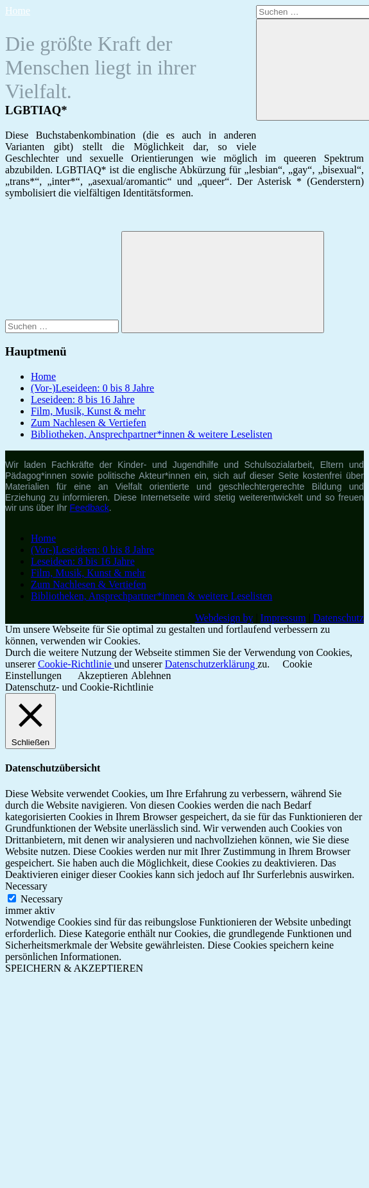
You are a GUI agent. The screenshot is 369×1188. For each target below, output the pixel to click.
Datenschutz (338, 617)
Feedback (88, 508)
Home (17, 10)
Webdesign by (224, 617)
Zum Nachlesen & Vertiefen (88, 422)
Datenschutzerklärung (211, 664)
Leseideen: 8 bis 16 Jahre (83, 399)
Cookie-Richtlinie (76, 664)
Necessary (42, 898)
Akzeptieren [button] (103, 675)
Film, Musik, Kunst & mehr (88, 411)
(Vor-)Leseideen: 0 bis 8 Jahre (92, 388)
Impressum (283, 617)
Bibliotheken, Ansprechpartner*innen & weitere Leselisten (151, 434)
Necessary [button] (26, 886)
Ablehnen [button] (151, 675)
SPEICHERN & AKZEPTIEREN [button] (74, 968)
